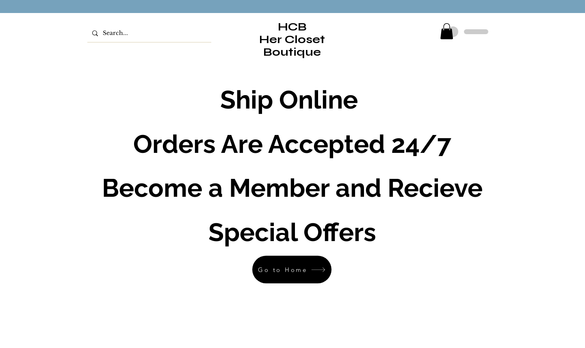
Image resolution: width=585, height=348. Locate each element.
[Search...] (148, 33)
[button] (446, 31)
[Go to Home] (292, 269)
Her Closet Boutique (292, 46)
